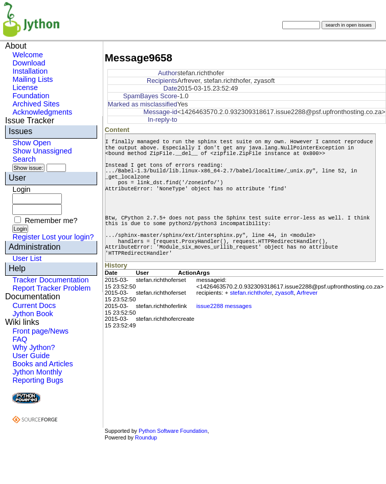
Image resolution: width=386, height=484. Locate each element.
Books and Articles (42, 364)
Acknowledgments (42, 112)
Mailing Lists (32, 79)
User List (26, 258)
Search (24, 159)
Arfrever (307, 293)
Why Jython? (33, 347)
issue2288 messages (224, 306)
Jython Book (32, 314)
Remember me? (51, 220)
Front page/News (40, 331)
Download (28, 63)
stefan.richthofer (251, 293)
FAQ (19, 339)
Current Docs (34, 305)
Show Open (31, 143)
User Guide (31, 355)
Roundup (146, 437)
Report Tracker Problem (51, 288)
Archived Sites (35, 104)
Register (26, 237)
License (25, 87)
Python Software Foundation (173, 431)
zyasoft (284, 293)
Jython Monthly (37, 372)
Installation (30, 71)
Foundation (30, 96)
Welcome (27, 55)
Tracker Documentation (50, 280)
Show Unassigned (42, 151)
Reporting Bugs (37, 380)
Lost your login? (68, 237)
